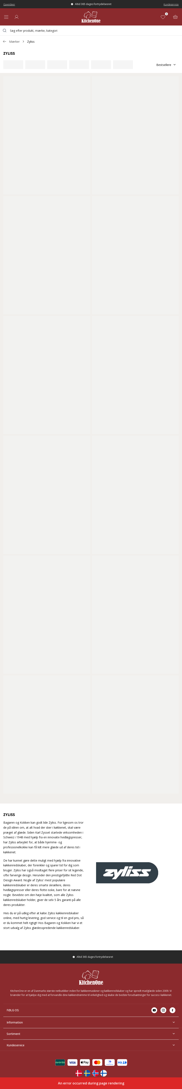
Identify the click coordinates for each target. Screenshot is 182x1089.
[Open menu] (6, 17)
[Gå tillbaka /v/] (4, 41)
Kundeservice (171, 4)
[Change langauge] (78, 1073)
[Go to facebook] (172, 1010)
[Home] (91, 17)
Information (91, 1022)
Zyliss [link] (31, 42)
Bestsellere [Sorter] (166, 64)
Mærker (14, 42)
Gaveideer (9, 4)
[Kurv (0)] (175, 17)
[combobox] (91, 30)
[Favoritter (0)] (164, 17)
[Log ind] (16, 17)
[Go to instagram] (163, 1010)
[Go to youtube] (154, 1010)
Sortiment (91, 1034)
